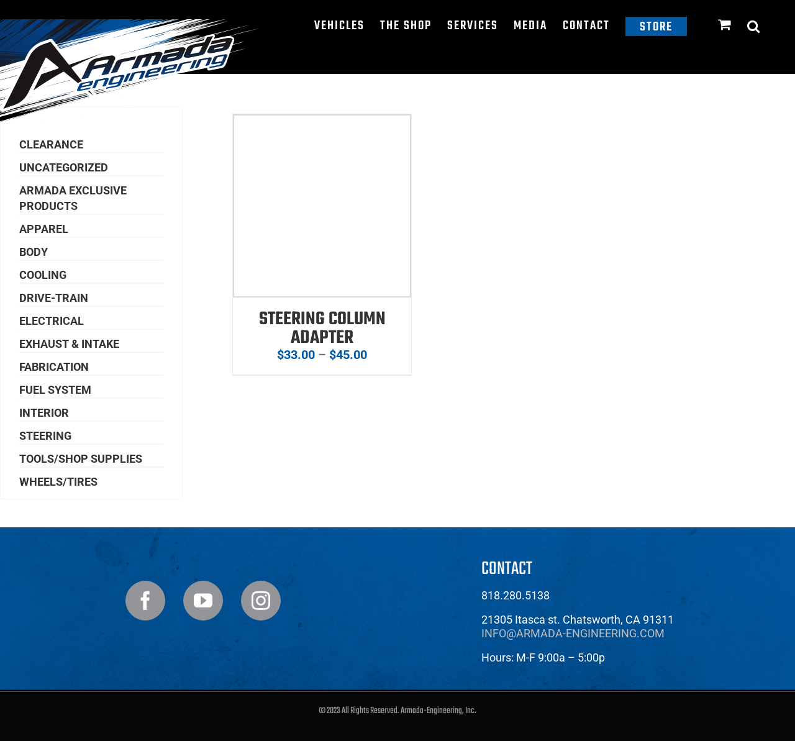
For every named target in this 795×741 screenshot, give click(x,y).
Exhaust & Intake (69, 343)
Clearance (51, 144)
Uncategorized (63, 167)
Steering (45, 435)
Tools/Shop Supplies (80, 458)
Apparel (43, 228)
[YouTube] (203, 601)
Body (33, 251)
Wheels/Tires (58, 481)
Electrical (51, 320)
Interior (44, 412)
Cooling (42, 274)
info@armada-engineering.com (573, 633)
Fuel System (55, 389)
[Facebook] (145, 601)
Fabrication (54, 366)
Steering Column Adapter (322, 328)
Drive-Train (53, 297)
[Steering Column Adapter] (322, 123)
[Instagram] (261, 601)
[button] (754, 26)
